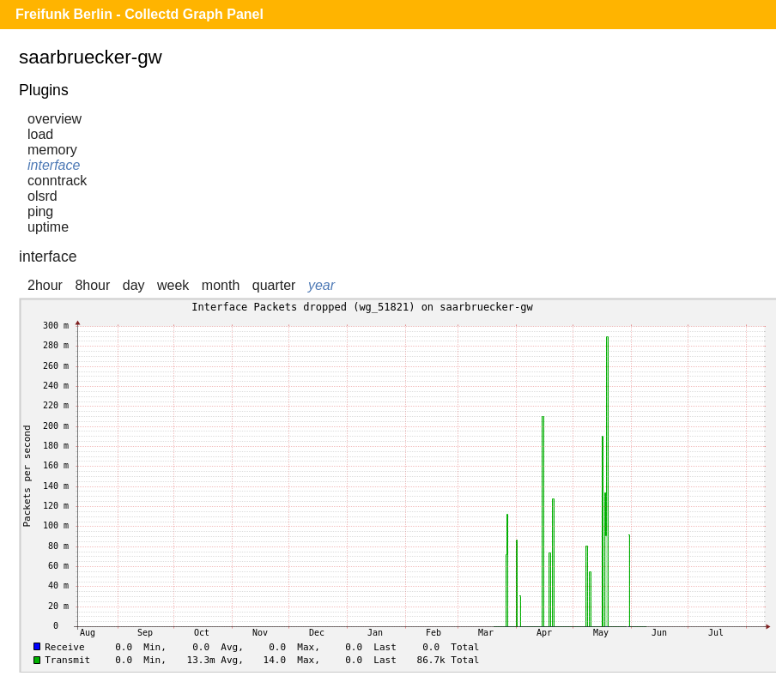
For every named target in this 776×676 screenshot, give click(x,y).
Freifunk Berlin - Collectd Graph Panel (139, 14)
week (173, 285)
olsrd (42, 196)
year (321, 285)
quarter (274, 285)
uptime (48, 227)
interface (53, 165)
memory (52, 149)
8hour (92, 285)
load (40, 134)
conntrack (57, 180)
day (134, 285)
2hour (45, 285)
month (220, 285)
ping (40, 211)
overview (54, 119)
